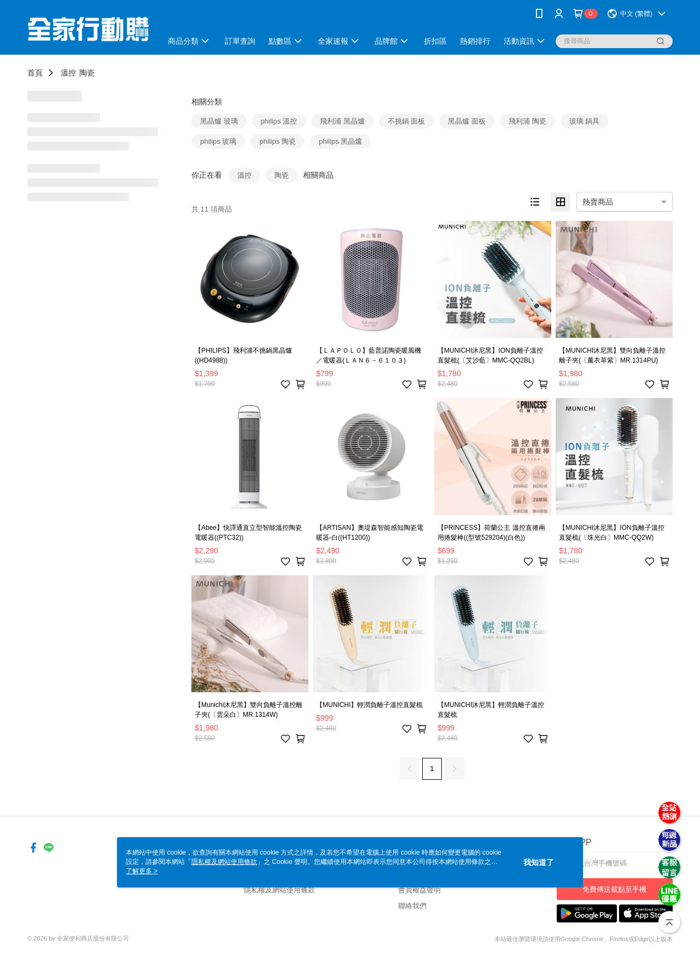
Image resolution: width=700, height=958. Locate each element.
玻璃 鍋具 (584, 121)
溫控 (68, 72)
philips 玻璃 (218, 141)
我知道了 (538, 862)
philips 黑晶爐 (340, 141)
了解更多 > (142, 871)
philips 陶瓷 (277, 141)
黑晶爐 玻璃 (219, 121)
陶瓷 (87, 72)
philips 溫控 (279, 121)
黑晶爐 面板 (467, 121)
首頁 (35, 72)
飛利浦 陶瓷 (527, 121)
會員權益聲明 (419, 890)
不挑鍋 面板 (406, 121)
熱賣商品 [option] (597, 201)
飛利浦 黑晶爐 (342, 121)
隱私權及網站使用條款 (279, 890)
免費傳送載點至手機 (614, 889)
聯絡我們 (412, 906)
